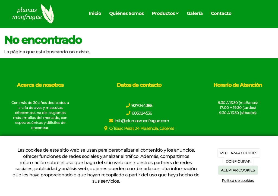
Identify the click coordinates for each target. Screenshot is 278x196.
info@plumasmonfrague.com (142, 120)
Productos (165, 13)
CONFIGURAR (238, 161)
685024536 (142, 113)
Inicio (95, 13)
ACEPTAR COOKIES (238, 170)
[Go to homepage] (32, 13)
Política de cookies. (238, 180)
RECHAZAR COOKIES (238, 153)
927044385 (141, 105)
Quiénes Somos (126, 13)
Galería (195, 13)
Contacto (221, 13)
